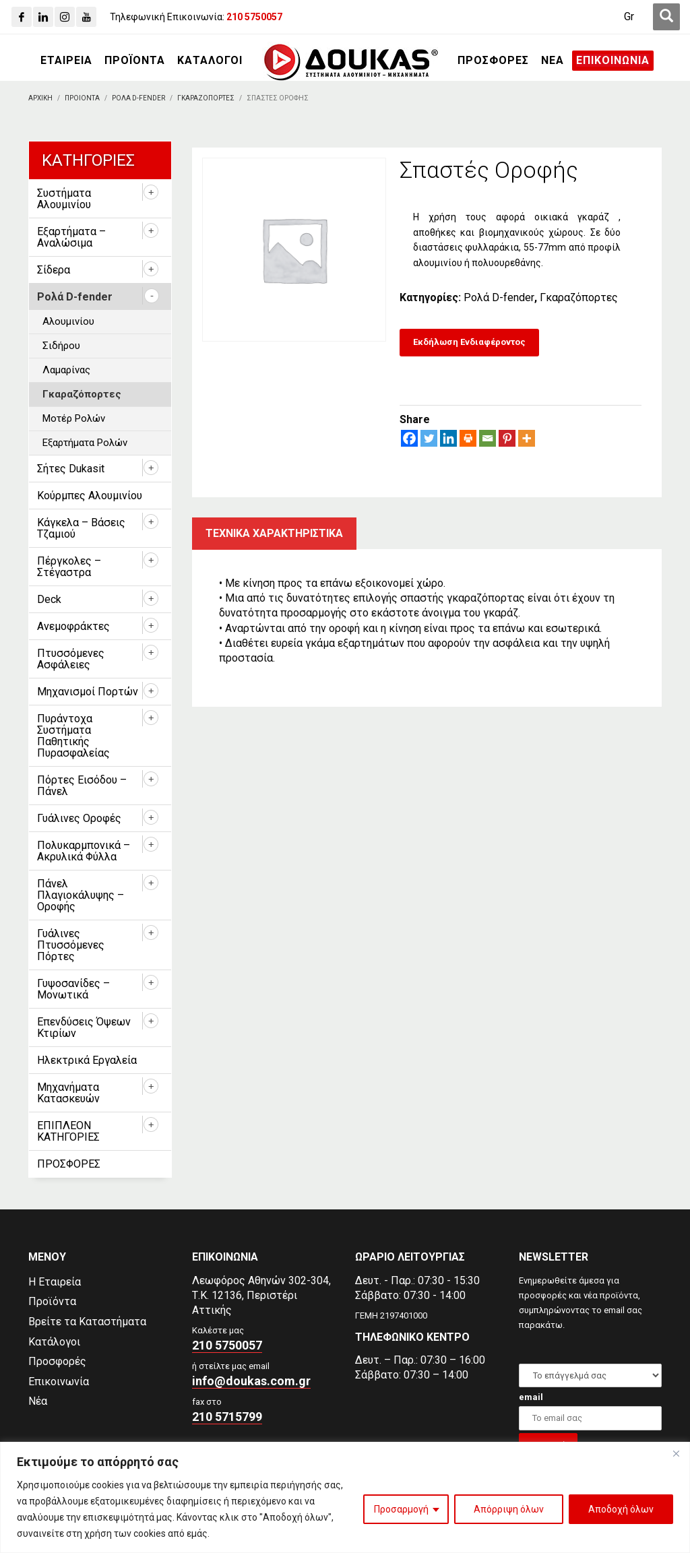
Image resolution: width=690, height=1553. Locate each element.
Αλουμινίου (68, 321)
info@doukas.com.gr (251, 1381)
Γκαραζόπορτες (579, 297)
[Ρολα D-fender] (138, 98)
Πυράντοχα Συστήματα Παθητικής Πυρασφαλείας (73, 735)
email (531, 1397)
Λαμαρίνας (66, 370)
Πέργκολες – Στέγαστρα (69, 566)
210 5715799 (227, 1416)
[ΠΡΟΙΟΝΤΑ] (82, 98)
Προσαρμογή (401, 1509)
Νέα (37, 1401)
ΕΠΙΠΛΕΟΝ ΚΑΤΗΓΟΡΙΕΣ (68, 1131)
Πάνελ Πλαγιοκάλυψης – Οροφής (80, 895)
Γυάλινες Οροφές (79, 818)
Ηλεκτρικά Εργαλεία (87, 1060)
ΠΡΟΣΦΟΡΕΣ (68, 1164)
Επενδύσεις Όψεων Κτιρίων (84, 1027)
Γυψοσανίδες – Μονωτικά (73, 989)
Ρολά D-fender (499, 297)
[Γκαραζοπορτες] (205, 98)
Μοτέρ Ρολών (73, 418)
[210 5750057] (254, 16)
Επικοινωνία (58, 1381)
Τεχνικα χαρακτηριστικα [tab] (274, 533)
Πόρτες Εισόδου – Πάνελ (82, 785)
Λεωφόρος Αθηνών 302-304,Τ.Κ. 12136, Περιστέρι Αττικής (261, 1295)
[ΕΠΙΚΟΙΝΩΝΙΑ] (613, 60)
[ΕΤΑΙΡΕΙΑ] (66, 60)
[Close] (676, 1453)
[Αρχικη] (40, 98)
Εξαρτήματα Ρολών (84, 443)
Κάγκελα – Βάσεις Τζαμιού (81, 528)
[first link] (666, 16)
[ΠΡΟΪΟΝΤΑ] (134, 60)
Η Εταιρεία (54, 1281)
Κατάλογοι (54, 1341)
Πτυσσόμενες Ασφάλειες (70, 659)
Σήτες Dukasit (70, 468)
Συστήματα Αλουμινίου (64, 199)
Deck (49, 599)
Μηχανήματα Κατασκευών (68, 1093)
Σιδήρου (61, 346)
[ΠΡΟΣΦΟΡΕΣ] (493, 60)
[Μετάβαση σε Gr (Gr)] (629, 16)
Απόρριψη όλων (509, 1509)
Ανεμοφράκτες (73, 626)
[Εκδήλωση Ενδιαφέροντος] (469, 342)
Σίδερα (53, 269)
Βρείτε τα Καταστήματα (87, 1321)
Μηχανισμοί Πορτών (87, 691)
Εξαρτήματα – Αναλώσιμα (71, 237)
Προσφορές (57, 1361)
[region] (345, 1497)
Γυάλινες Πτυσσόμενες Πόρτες (70, 945)
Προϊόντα (52, 1301)
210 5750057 (227, 1345)
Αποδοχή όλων (621, 1509)
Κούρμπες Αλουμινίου (89, 495)
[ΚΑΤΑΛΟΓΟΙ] (210, 60)
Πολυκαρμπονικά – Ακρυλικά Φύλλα (83, 851)
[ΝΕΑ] (552, 60)
